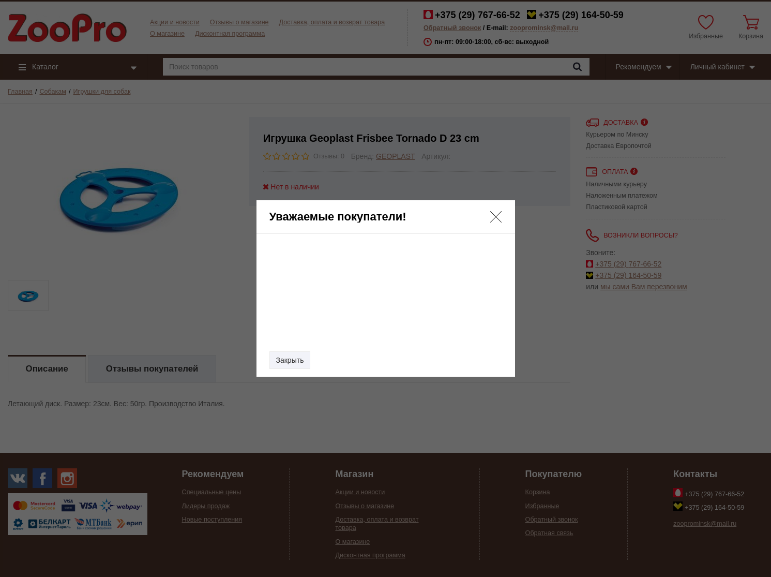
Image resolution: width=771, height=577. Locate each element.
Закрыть (290, 360)
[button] (496, 217)
